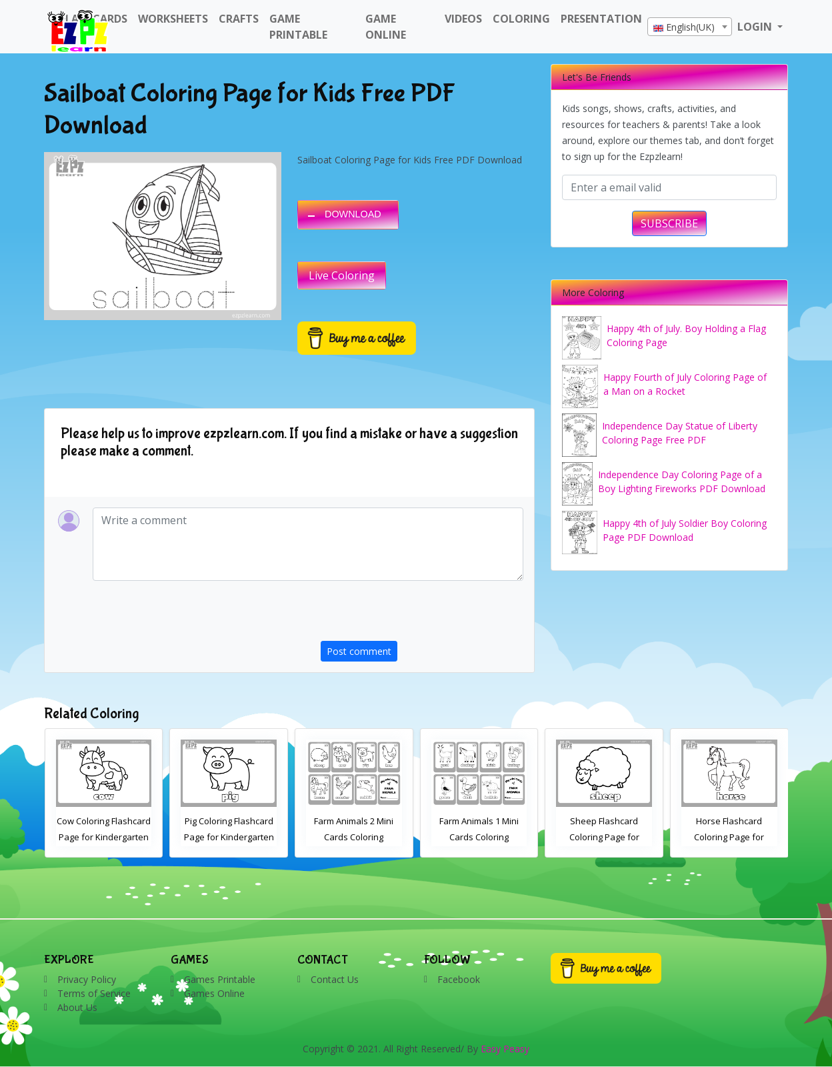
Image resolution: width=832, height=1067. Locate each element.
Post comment (359, 651)
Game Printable (298, 26)
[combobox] (689, 26)
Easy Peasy (505, 1048)
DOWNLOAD (353, 214)
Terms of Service (94, 993)
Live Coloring (342, 275)
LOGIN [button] (756, 26)
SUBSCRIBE (669, 223)
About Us (77, 1007)
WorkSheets (173, 18)
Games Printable (219, 979)
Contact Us (335, 979)
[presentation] (422, 615)
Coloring (521, 18)
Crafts (239, 18)
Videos (463, 18)
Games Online (214, 993)
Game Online (385, 26)
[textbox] (689, 27)
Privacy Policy (86, 979)
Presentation (601, 18)
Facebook (458, 979)
